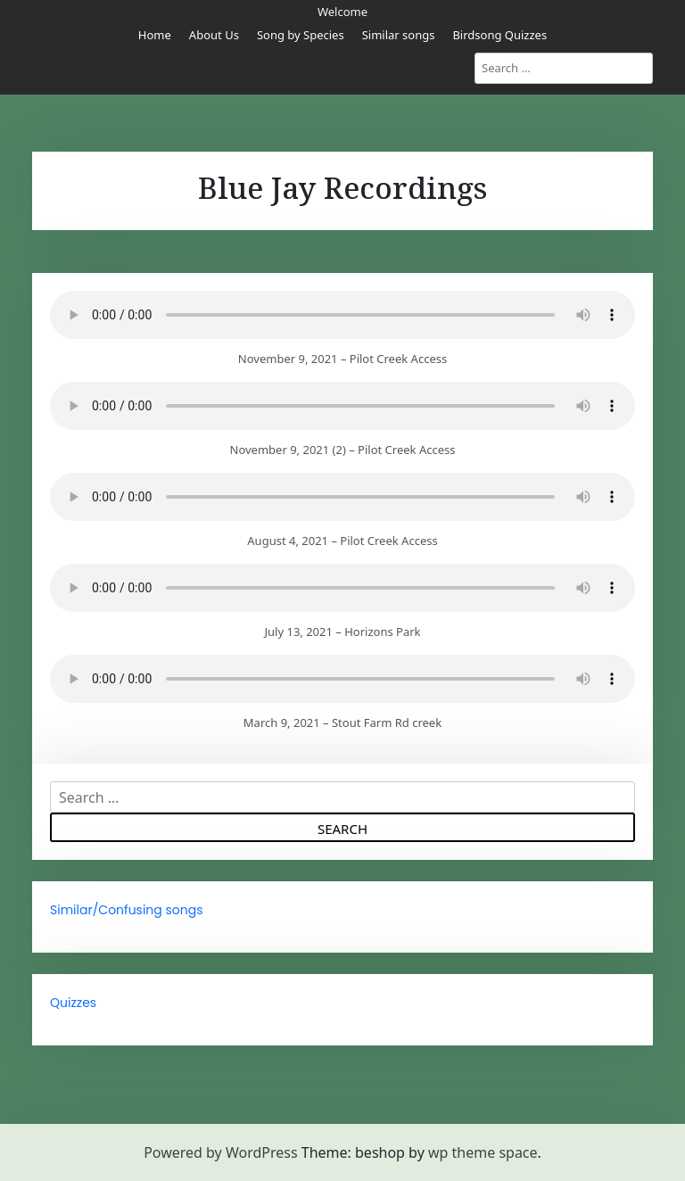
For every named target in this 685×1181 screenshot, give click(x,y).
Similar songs (398, 35)
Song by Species (300, 35)
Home (154, 35)
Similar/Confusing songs (126, 910)
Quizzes (73, 1003)
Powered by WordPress (220, 1152)
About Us (214, 35)
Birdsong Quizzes (499, 35)
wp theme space (483, 1152)
